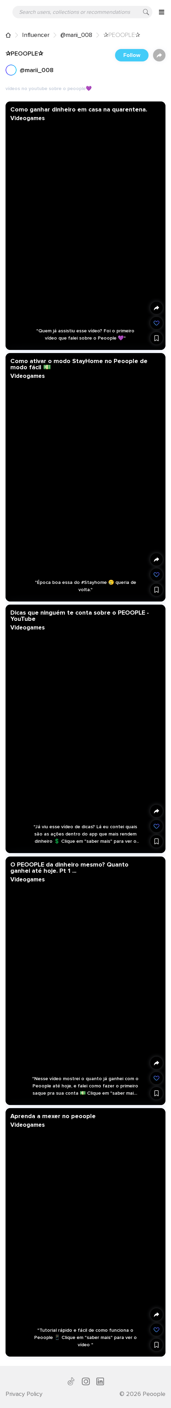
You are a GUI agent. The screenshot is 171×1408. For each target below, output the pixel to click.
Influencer (35, 35)
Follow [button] (131, 55)
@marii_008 (76, 35)
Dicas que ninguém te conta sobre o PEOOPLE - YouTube (79, 615)
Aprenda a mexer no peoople (53, 1116)
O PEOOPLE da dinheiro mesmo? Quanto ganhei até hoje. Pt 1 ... (69, 867)
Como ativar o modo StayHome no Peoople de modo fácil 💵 (79, 364)
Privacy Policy (24, 1394)
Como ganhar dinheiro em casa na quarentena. (78, 109)
